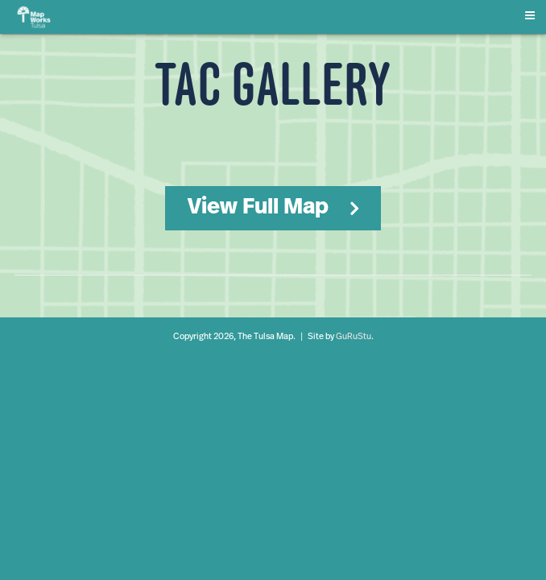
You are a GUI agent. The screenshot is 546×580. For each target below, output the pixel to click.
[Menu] (533, 13)
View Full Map (258, 208)
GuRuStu (353, 337)
